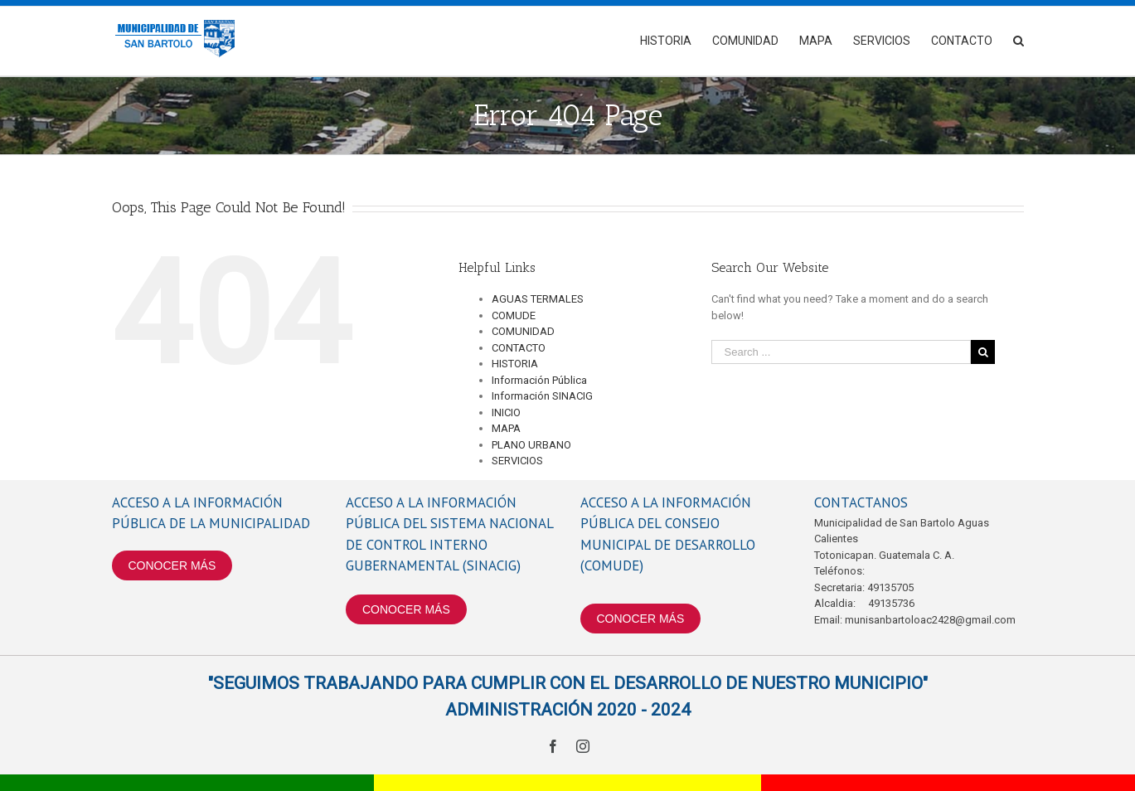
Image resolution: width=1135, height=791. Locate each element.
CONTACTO (519, 348)
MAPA (506, 428)
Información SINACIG (542, 396)
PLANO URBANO (531, 445)
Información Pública (539, 380)
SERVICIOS (517, 460)
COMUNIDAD (523, 331)
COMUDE (514, 315)
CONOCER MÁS (172, 565)
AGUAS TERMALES (538, 299)
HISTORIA (515, 363)
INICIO (506, 412)
